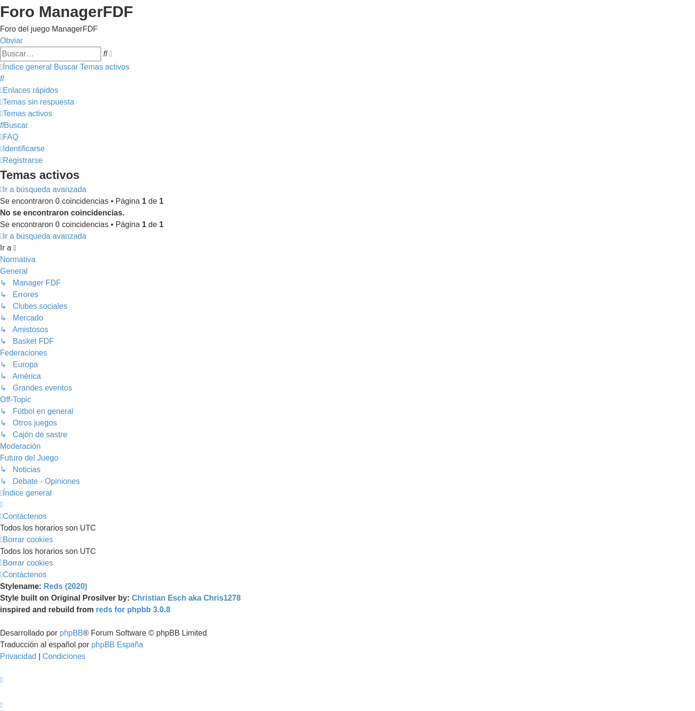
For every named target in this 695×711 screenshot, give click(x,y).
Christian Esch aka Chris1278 (186, 598)
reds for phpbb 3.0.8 (133, 609)
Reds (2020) (65, 586)
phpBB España (117, 644)
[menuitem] (2, 78)
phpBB (71, 633)
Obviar (11, 40)
